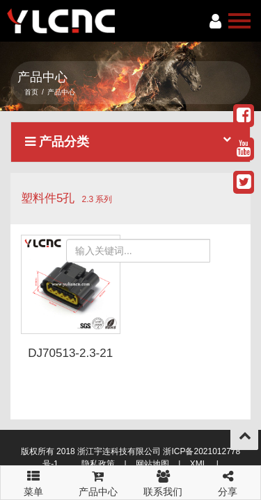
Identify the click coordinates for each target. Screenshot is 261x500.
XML (198, 464)
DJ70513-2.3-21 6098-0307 (70, 360)
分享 (228, 481)
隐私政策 (98, 464)
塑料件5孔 (47, 198)
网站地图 (152, 464)
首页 (31, 92)
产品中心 (97, 481)
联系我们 (163, 481)
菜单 (33, 477)
